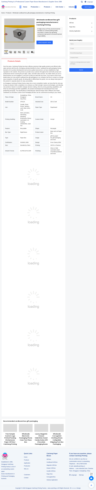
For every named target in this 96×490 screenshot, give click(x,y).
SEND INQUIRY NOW (44, 42)
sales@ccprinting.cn (79, 466)
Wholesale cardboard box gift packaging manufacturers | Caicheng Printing (34, 13)
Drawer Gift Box (51, 468)
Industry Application (74, 31)
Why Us (26, 469)
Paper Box (72, 27)
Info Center (59, 7)
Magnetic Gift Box (52, 465)
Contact (26, 477)
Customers (27, 474)
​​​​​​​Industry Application (52, 480)
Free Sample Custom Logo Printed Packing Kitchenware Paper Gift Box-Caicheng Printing (10, 439)
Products (47, 7)
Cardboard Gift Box (52, 462)
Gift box (71, 22)
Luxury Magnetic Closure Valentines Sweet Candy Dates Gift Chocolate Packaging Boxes (41, 439)
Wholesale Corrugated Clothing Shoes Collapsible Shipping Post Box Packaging (56, 439)
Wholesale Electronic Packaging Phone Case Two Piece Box (25, 438)
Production (34, 7)
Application (27, 463)
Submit (81, 70)
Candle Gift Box (51, 471)
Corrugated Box (51, 477)
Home (25, 7)
